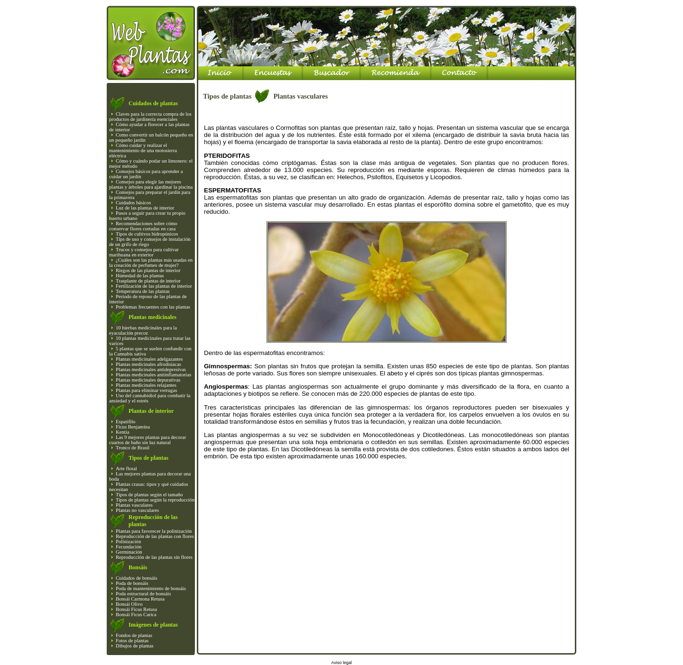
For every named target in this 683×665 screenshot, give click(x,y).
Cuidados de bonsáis (136, 578)
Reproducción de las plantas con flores (155, 536)
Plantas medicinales (152, 317)
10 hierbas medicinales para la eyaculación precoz (143, 330)
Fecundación (128, 546)
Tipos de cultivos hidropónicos (147, 234)
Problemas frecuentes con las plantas (153, 307)
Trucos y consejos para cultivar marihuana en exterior (144, 252)
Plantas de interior (151, 411)
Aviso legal (341, 662)
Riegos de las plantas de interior (148, 270)
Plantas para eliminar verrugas (146, 390)
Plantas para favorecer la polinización (154, 531)
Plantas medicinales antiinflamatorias (153, 374)
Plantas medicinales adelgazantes (149, 359)
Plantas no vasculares (137, 510)
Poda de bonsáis (132, 583)
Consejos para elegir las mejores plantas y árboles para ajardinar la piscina (151, 184)
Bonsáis (138, 567)
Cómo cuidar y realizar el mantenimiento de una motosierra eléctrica (143, 150)
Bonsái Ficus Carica (136, 614)
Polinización (128, 541)
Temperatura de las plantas (143, 291)
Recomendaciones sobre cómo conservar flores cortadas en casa (143, 226)
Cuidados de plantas (153, 103)
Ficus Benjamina (133, 426)
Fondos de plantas (134, 635)
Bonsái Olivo (129, 604)
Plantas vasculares (134, 505)
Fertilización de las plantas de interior (154, 286)
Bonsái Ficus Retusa (136, 609)
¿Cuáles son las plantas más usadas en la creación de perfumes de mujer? (151, 262)
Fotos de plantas (132, 640)
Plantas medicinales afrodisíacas (148, 364)
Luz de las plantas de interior (145, 207)
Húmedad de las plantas (140, 275)
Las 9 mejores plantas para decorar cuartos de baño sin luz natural (147, 440)
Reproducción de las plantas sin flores (154, 557)
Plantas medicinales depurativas (148, 380)
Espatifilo (125, 421)
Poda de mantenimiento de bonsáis (151, 588)
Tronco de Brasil (132, 447)
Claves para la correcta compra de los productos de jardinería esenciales (150, 116)
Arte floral (126, 468)
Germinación (129, 552)
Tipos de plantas (148, 458)
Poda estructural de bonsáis (143, 593)
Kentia (122, 432)
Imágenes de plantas (153, 624)
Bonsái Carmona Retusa (140, 598)
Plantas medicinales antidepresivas (151, 369)
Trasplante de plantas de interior (148, 280)
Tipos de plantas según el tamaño (149, 494)
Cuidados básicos (133, 202)
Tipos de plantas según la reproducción (155, 499)
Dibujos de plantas (134, 645)
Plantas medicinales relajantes (146, 385)
